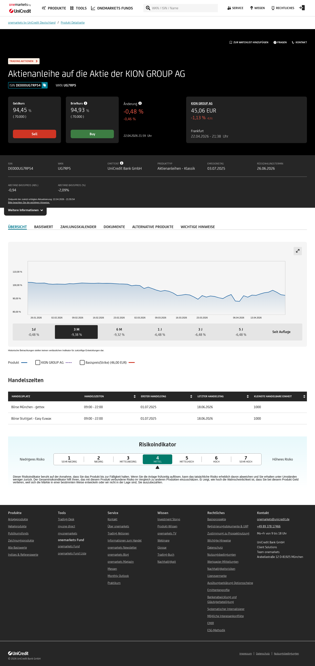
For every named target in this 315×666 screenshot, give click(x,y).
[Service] (235, 9)
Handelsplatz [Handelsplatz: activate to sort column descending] (21, 396)
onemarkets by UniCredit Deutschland (32, 22)
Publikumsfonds (18, 533)
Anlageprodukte (18, 519)
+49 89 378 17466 (268, 526)
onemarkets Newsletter (122, 547)
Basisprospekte (216, 519)
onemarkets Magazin (121, 561)
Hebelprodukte (17, 526)
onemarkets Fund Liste (72, 553)
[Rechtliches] (282, 9)
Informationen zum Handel (125, 540)
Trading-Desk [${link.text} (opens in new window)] (66, 519)
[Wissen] (257, 9)
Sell (34, 134)
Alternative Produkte (152, 226)
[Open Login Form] (302, 9)
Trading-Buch (166, 554)
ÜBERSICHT (17, 226)
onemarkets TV (167, 533)
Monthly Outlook (118, 575)
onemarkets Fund (69, 546)
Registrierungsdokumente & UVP (227, 526)
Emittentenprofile (218, 590)
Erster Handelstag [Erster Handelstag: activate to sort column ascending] (153, 396)
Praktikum (114, 583)
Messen (112, 568)
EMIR (210, 623)
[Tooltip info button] (122, 163)
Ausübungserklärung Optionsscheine (230, 583)
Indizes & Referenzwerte (23, 554)
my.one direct (66, 526)
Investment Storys (169, 519)
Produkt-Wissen (167, 526)
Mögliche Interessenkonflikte (225, 616)
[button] (33, 332)
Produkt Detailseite (73, 22)
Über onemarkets (118, 526)
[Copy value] (44, 85)
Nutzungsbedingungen (221, 554)
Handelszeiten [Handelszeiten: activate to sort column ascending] (94, 396)
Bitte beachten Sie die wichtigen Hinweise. (29, 202)
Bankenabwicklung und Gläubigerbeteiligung (222, 599)
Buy (92, 134)
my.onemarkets (67, 533)
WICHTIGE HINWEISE (198, 226)
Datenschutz (215, 547)
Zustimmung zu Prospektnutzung (228, 533)
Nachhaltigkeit (167, 561)
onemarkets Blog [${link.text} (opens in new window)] (118, 554)
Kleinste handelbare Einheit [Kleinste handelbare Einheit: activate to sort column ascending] (273, 396)
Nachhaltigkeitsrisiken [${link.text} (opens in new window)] (221, 568)
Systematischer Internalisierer (226, 609)
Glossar (162, 547)
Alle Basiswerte (17, 547)
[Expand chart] (298, 251)
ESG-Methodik (216, 630)
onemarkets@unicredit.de (273, 519)
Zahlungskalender (78, 226)
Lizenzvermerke (217, 575)
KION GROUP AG (201, 103)
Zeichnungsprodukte (21, 540)
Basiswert (43, 226)
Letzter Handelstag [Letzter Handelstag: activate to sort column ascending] (210, 396)
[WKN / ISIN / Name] (185, 8)
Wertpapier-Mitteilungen (222, 561)
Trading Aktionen (118, 533)
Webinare (163, 540)
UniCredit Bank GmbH (29, 658)
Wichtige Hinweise (219, 540)
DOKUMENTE (114, 226)
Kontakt (112, 519)
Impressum (245, 653)
